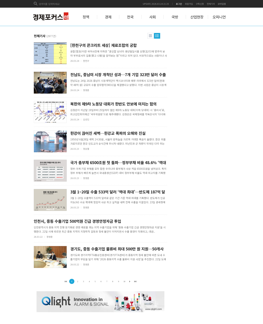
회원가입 (189, 3)
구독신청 (200, 3)
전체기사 (211, 3)
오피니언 (219, 17)
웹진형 (157, 36)
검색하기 (36, 4)
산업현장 (196, 17)
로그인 (179, 3)
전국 (130, 17)
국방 (174, 17)
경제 (108, 17)
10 (124, 281)
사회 (152, 17)
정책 (86, 17)
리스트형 (150, 36)
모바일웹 (222, 3)
